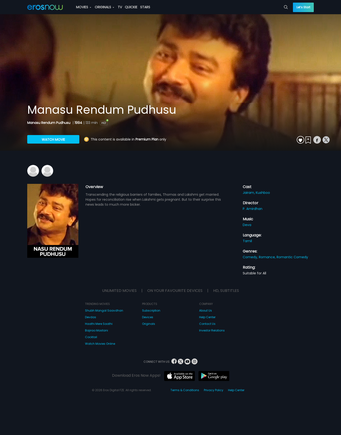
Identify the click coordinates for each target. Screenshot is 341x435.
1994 (78, 122)
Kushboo (263, 192)
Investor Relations (212, 330)
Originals (148, 324)
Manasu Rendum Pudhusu (49, 122)
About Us (205, 310)
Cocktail (91, 337)
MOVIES (83, 7)
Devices (147, 317)
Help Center (207, 317)
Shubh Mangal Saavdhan (104, 310)
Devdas (90, 317)
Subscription (151, 310)
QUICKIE (131, 7)
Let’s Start (303, 7)
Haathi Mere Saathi (98, 324)
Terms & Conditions (184, 390)
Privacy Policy (213, 390)
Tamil (247, 241)
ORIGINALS (104, 7)
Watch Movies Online (100, 344)
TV (120, 7)
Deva (247, 224)
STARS (145, 7)
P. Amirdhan (252, 208)
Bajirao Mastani (96, 330)
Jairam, (249, 192)
